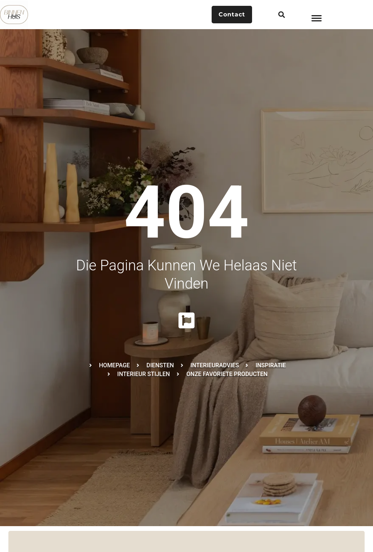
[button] (281, 15)
